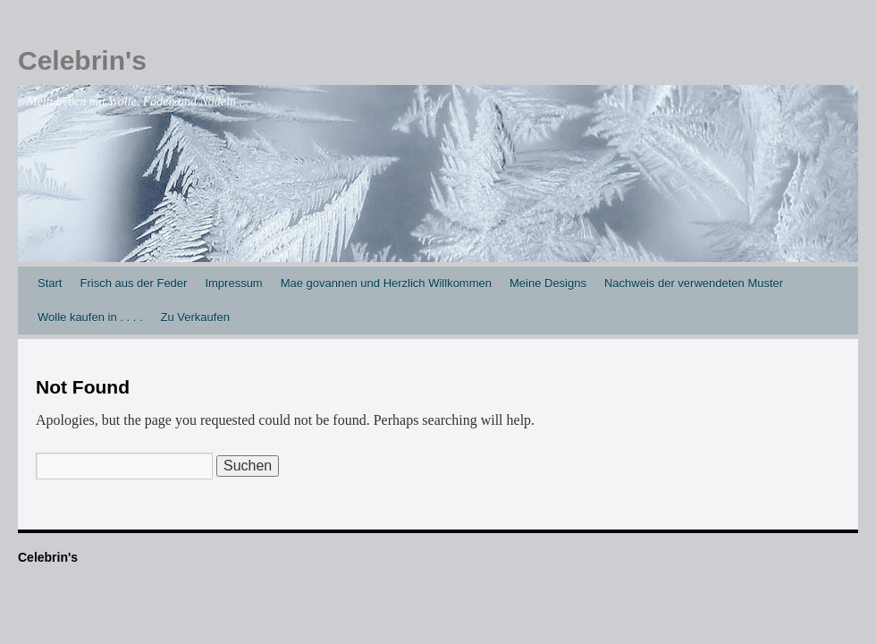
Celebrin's (82, 60)
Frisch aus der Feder (133, 283)
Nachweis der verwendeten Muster (693, 283)
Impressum (233, 283)
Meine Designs (548, 283)
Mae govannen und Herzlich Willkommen (386, 283)
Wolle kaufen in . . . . (90, 317)
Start (50, 283)
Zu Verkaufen (195, 317)
